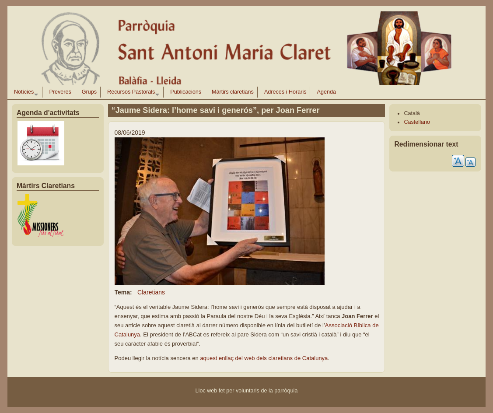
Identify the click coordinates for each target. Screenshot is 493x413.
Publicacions (185, 92)
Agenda (326, 92)
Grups (89, 92)
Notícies (24, 93)
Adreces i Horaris (285, 92)
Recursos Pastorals (131, 93)
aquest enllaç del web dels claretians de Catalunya (263, 358)
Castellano (417, 122)
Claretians (151, 292)
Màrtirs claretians (233, 92)
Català (412, 113)
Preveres (60, 92)
